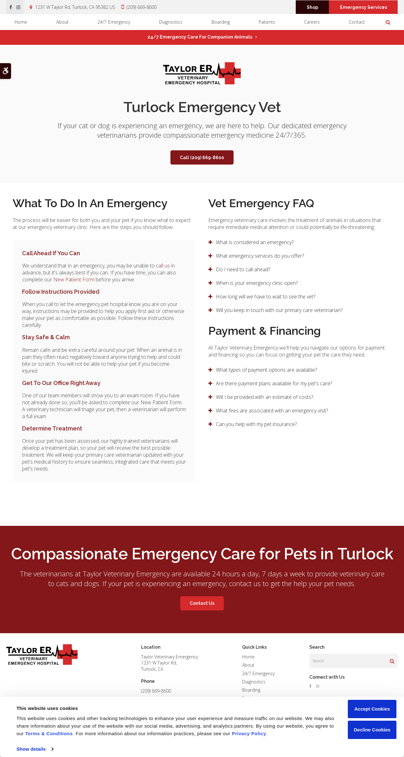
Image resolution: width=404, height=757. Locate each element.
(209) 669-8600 (142, 7)
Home (21, 22)
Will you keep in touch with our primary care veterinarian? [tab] (279, 310)
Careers (312, 22)
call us (163, 265)
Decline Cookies (372, 729)
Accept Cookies (372, 709)
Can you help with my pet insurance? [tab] (256, 424)
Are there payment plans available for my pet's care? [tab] (274, 383)
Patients (267, 22)
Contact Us (202, 603)
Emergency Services (363, 7)
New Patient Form (73, 279)
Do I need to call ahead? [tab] (243, 269)
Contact (357, 22)
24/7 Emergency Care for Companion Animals (199, 36)
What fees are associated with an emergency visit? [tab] (272, 410)
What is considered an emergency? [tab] (255, 242)
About (62, 22)
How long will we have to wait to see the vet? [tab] (265, 296)
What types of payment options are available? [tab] (266, 369)
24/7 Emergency (114, 22)
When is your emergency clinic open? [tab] (257, 282)
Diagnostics (170, 22)
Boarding (220, 22)
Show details (31, 749)
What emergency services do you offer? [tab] (260, 255)
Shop (312, 7)
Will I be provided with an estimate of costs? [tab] (265, 397)
